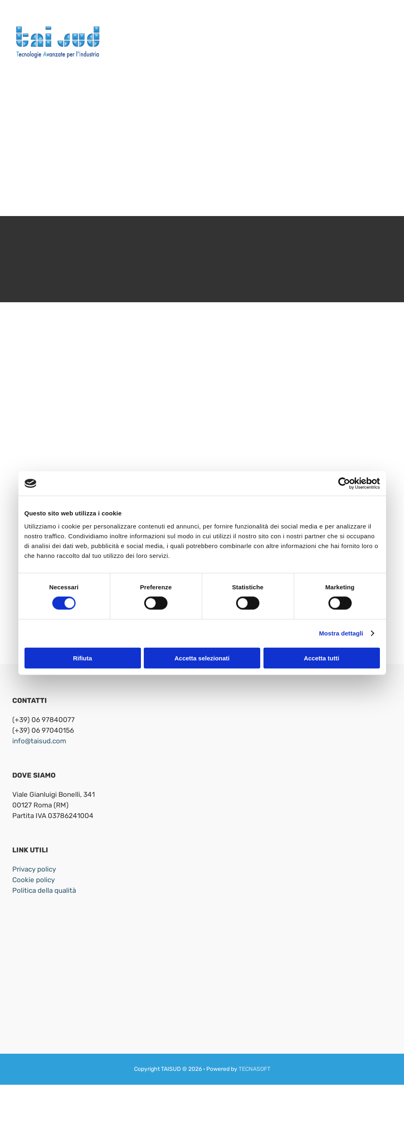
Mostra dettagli (341, 633)
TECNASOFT (254, 1069)
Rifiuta (82, 657)
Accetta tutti (321, 657)
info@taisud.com (39, 741)
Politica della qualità (44, 890)
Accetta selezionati (202, 657)
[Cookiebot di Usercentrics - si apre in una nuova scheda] (344, 483)
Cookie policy (33, 880)
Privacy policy (34, 869)
